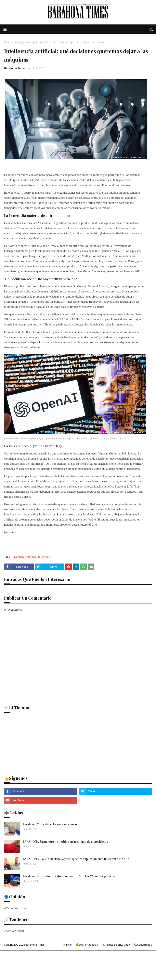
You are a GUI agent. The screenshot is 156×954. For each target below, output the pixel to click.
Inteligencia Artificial (24, 556)
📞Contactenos (143, 944)
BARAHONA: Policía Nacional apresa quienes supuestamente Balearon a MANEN (76, 859)
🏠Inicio (67, 944)
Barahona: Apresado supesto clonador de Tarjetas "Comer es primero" (69, 876)
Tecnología (18, 42)
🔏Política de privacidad (116, 944)
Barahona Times (14, 68)
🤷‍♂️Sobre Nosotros (87, 944)
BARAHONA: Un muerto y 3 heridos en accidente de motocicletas (65, 842)
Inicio (7, 42)
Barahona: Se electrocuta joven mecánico (50, 824)
